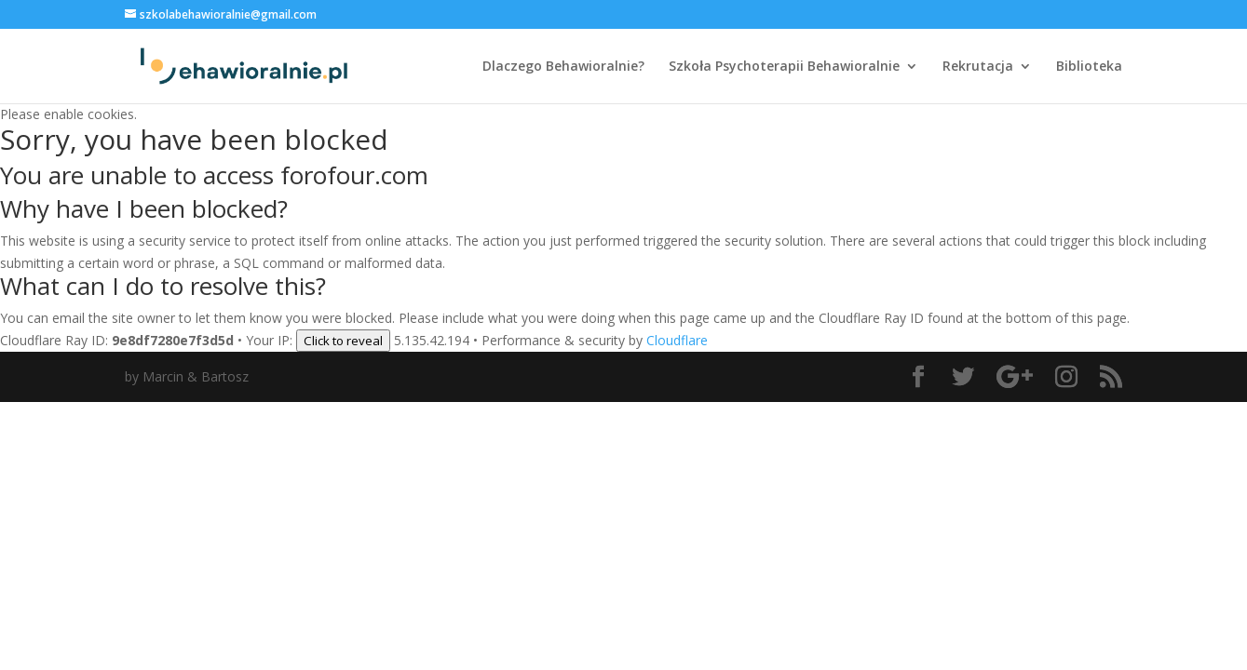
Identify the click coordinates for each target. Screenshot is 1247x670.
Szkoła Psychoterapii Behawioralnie (784, 67)
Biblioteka (1089, 67)
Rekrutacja (977, 67)
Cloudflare (677, 340)
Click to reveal (343, 340)
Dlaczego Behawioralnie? (563, 67)
